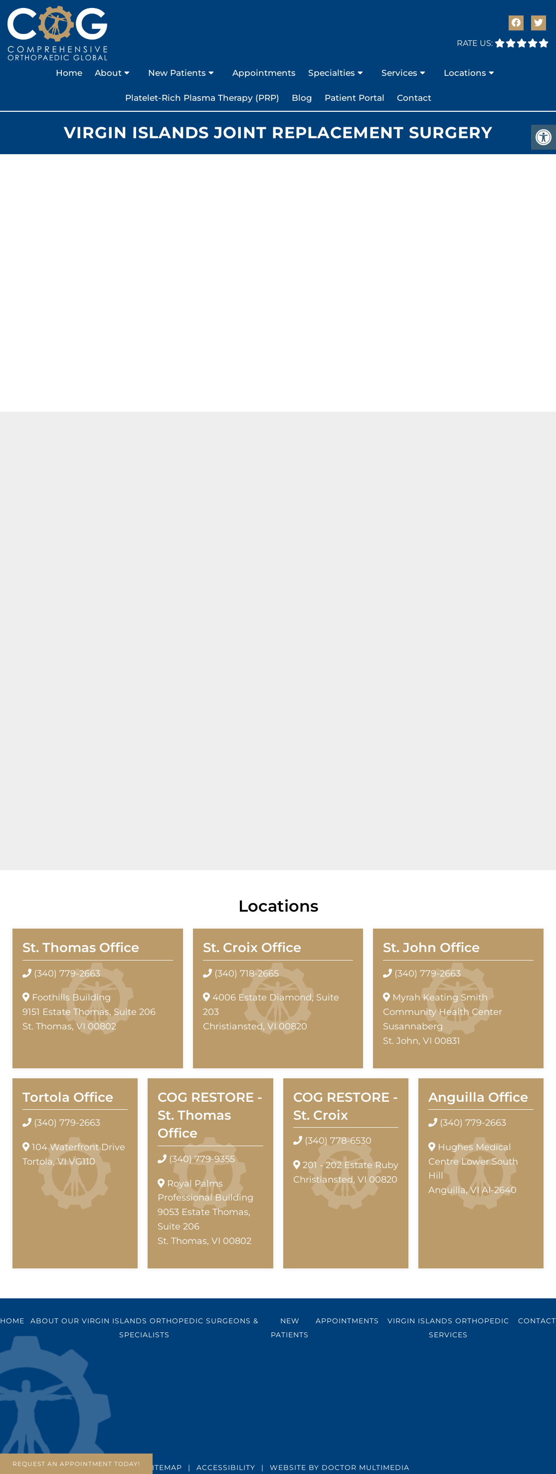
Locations (465, 73)
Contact (414, 98)
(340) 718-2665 (246, 973)
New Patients (177, 73)
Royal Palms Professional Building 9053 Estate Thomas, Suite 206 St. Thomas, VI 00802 (205, 1212)
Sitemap (164, 1467)
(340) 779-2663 (67, 973)
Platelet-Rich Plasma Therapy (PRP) (202, 98)
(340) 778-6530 (338, 1140)
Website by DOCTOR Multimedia (339, 1467)
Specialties (331, 73)
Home (69, 73)
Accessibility (225, 1467)
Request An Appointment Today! (76, 1464)
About (108, 73)
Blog (302, 98)
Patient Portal (354, 98)
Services (399, 73)
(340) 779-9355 (202, 1159)
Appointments (264, 73)
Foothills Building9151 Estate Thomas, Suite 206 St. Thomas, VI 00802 (89, 1012)
